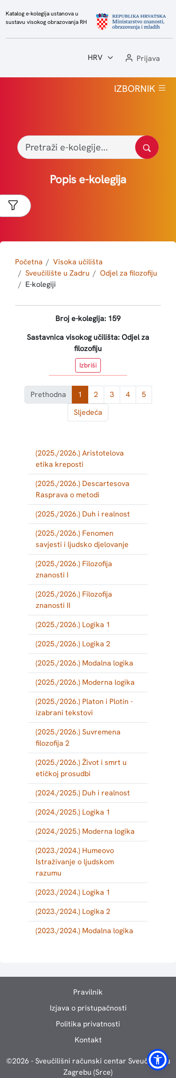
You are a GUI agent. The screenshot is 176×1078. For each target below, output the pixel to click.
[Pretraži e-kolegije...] (88, 147)
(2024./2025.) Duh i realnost (83, 793)
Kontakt (88, 1040)
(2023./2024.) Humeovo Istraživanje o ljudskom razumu (75, 862)
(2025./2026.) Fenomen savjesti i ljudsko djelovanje (82, 538)
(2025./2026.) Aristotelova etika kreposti (80, 458)
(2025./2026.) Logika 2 (73, 644)
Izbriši (88, 365)
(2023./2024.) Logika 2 (73, 911)
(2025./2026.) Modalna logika (84, 663)
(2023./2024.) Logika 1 (73, 892)
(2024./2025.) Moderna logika (85, 831)
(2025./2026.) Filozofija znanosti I (74, 569)
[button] (142, 58)
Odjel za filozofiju (128, 273)
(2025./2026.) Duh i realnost (83, 514)
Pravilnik (88, 992)
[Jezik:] (101, 57)
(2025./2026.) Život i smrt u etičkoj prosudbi (81, 768)
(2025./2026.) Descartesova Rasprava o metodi (83, 489)
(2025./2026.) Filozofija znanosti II (74, 599)
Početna (29, 262)
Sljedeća (88, 412)
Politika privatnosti (88, 1024)
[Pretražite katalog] (147, 147)
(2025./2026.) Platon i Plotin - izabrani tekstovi (84, 707)
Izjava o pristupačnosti (88, 1008)
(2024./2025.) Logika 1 (73, 812)
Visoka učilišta (78, 262)
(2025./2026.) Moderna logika (85, 682)
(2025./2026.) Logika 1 (73, 624)
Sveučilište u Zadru (57, 273)
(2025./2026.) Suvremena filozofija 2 (78, 737)
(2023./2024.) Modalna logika (84, 931)
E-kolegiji (40, 284)
